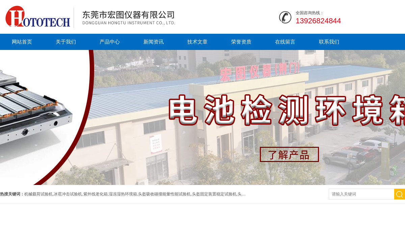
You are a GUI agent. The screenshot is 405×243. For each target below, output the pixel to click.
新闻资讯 (153, 42)
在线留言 (285, 42)
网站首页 (22, 42)
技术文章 (197, 42)
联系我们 (329, 42)
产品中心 (110, 42)
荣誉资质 (241, 42)
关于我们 (66, 42)
